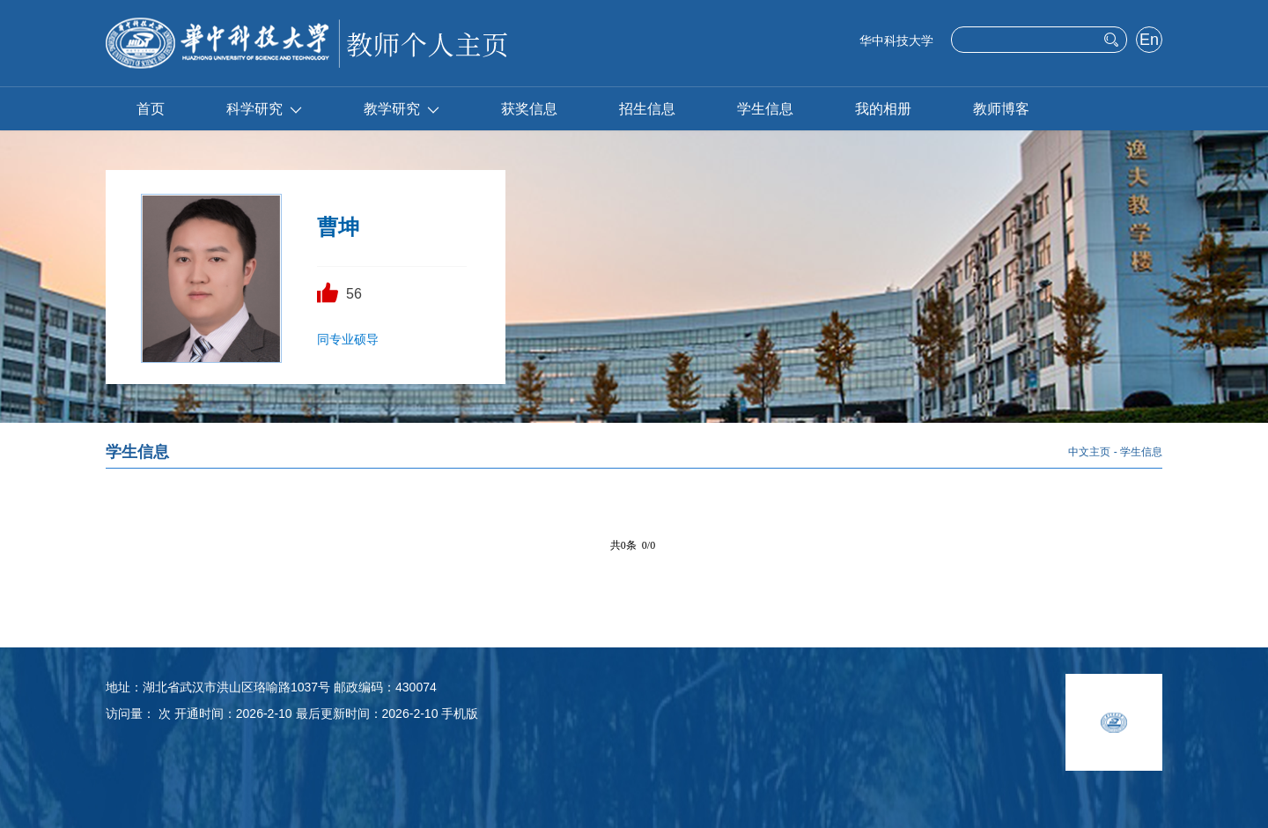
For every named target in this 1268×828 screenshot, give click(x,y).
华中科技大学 (896, 40)
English (1149, 41)
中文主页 (1089, 452)
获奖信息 (529, 108)
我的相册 (883, 108)
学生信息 (765, 108)
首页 (150, 108)
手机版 (459, 713)
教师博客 (1001, 108)
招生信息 (647, 108)
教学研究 (401, 108)
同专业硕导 (348, 339)
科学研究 (264, 108)
